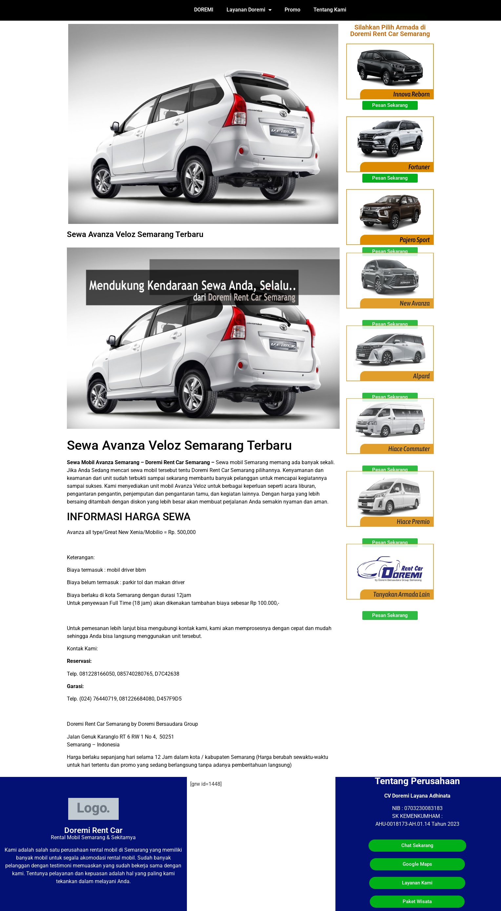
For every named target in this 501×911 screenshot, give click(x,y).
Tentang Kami (329, 10)
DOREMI (203, 10)
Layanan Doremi (249, 10)
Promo (292, 10)
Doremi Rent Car (93, 830)
